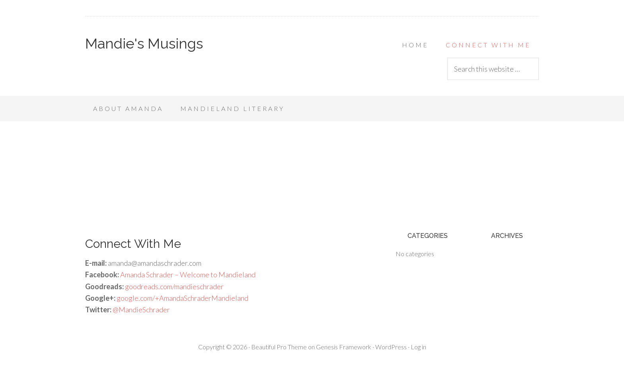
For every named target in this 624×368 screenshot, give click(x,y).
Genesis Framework (343, 346)
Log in (418, 346)
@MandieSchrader (141, 309)
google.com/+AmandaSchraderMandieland (182, 298)
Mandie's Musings (144, 43)
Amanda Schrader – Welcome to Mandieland (187, 274)
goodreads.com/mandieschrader (174, 286)
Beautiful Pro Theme (279, 346)
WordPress (391, 346)
